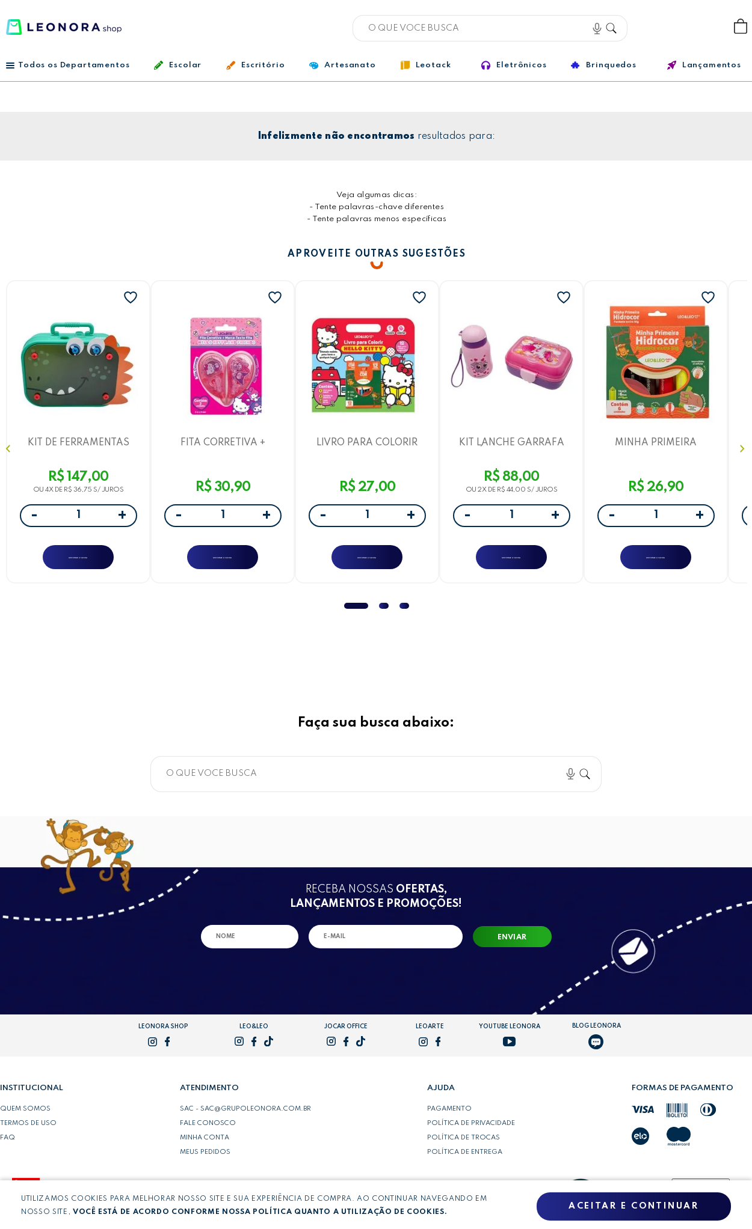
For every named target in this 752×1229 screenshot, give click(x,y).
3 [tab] (404, 617)
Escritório (255, 65)
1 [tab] (356, 617)
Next (743, 454)
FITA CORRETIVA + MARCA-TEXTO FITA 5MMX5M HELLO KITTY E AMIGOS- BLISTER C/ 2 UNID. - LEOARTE (222, 445)
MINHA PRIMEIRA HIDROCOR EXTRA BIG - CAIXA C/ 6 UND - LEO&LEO (655, 445)
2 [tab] (384, 617)
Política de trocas (463, 1148)
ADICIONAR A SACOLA (78, 560)
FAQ (7, 1148)
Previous (9, 454)
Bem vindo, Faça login (661, 26)
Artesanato (342, 65)
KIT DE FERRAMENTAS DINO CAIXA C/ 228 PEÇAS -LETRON (78, 445)
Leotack (426, 65)
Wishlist (700, 26)
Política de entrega (464, 1162)
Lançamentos (704, 65)
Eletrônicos (513, 65)
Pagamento (449, 1119)
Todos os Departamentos (67, 65)
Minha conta (204, 1148)
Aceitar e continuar (633, 1207)
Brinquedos (603, 65)
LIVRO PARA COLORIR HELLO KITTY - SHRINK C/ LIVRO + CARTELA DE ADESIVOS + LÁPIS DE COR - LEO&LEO (367, 445)
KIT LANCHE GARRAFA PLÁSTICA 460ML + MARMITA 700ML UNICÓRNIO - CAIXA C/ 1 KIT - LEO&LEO (511, 445)
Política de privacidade (471, 1134)
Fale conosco (208, 1134)
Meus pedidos (205, 1162)
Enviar (512, 948)
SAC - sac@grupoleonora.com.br (245, 1119)
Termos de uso (28, 1134)
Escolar (178, 65)
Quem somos (25, 1119)
